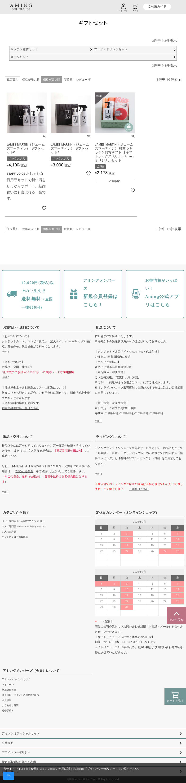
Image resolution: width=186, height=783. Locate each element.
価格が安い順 (30, 80)
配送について (106, 327)
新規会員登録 (9, 690)
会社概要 (7, 743)
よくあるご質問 (10, 705)
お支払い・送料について (21, 327)
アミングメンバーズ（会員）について (31, 671)
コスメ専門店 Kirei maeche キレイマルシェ (24, 526)
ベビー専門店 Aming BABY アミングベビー (24, 521)
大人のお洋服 (9, 532)
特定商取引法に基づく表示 (19, 762)
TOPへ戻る (176, 615)
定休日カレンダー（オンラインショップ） (127, 513)
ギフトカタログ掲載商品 (15, 537)
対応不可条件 (24, 471)
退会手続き (8, 711)
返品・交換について (18, 437)
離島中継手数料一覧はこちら (20, 408)
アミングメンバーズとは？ (16, 679)
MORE (5, 352)
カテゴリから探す (16, 513)
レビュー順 (83, 80)
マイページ (8, 684)
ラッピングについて (111, 437)
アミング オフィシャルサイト (21, 734)
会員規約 (6, 700)
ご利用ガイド (157, 7)
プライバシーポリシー (16, 753)
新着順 (68, 80)
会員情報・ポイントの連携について (21, 695)
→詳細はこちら (139, 489)
